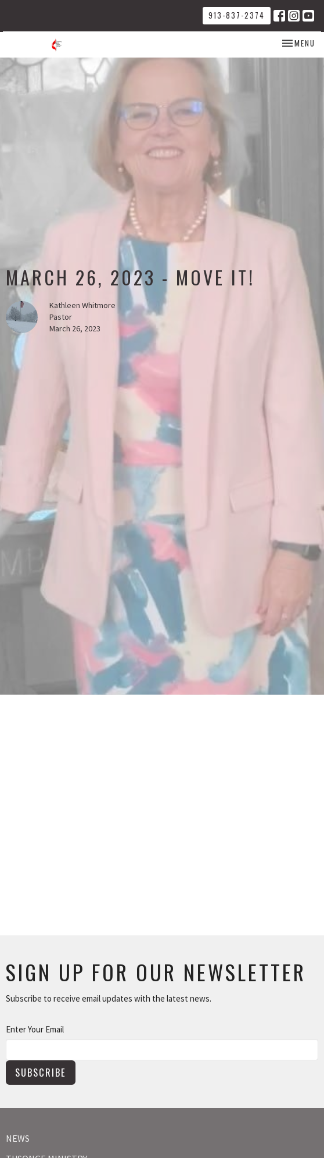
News (18, 1138)
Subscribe (40, 1072)
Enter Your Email (35, 1029)
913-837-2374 (236, 15)
